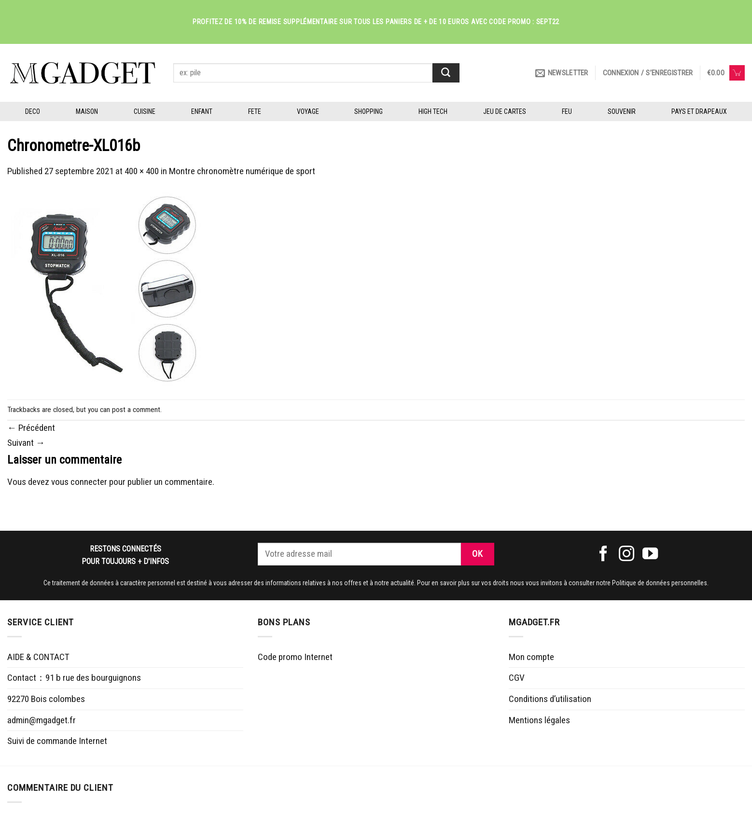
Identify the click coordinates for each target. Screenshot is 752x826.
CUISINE (144, 111)
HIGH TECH (432, 111)
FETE (254, 111)
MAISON (87, 111)
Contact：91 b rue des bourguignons (74, 677)
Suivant (26, 442)
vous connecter (79, 481)
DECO (32, 111)
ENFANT (201, 111)
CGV (517, 677)
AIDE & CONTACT (38, 656)
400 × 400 (142, 171)
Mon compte (531, 656)
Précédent (31, 427)
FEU (567, 111)
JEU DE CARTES (504, 111)
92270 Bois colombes (46, 698)
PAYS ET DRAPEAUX (699, 111)
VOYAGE (308, 111)
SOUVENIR (622, 111)
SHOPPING (368, 111)
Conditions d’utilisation (550, 698)
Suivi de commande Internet (57, 740)
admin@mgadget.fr (41, 720)
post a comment (136, 409)
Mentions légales (539, 720)
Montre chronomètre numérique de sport (242, 171)
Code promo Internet (295, 656)
